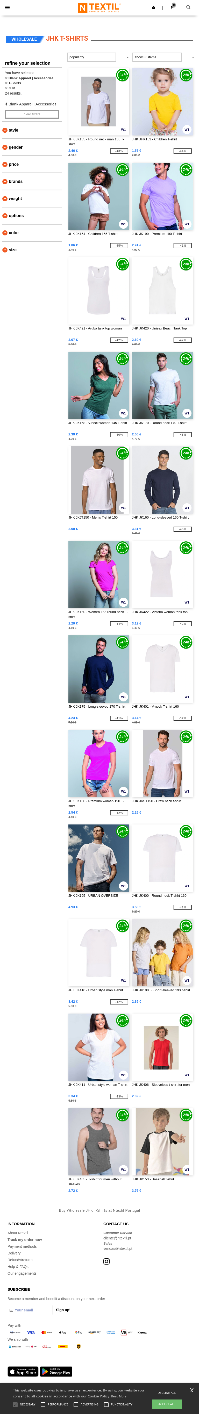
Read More (118, 1396)
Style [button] (13, 130)
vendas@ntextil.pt (117, 1248)
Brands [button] (16, 181)
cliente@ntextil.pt (117, 1238)
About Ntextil (18, 1233)
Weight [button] (15, 198)
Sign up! (63, 1310)
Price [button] (14, 164)
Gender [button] (16, 147)
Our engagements (22, 1273)
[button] (153, 7)
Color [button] (14, 233)
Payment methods (22, 1246)
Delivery (14, 1253)
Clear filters (32, 114)
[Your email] (30, 1310)
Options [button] (16, 215)
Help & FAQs (18, 1267)
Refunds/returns (20, 1260)
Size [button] (13, 250)
